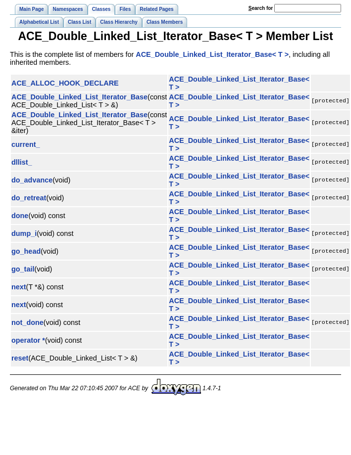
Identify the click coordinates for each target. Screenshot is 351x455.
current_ (25, 144)
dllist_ (21, 162)
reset (19, 358)
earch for (260, 8)
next (18, 287)
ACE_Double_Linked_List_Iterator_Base (79, 97)
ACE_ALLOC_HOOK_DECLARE (65, 83)
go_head (26, 251)
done (19, 216)
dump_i (24, 233)
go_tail (22, 269)
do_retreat (28, 198)
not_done (27, 322)
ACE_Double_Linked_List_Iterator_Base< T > (212, 54)
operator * (28, 340)
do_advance (31, 180)
